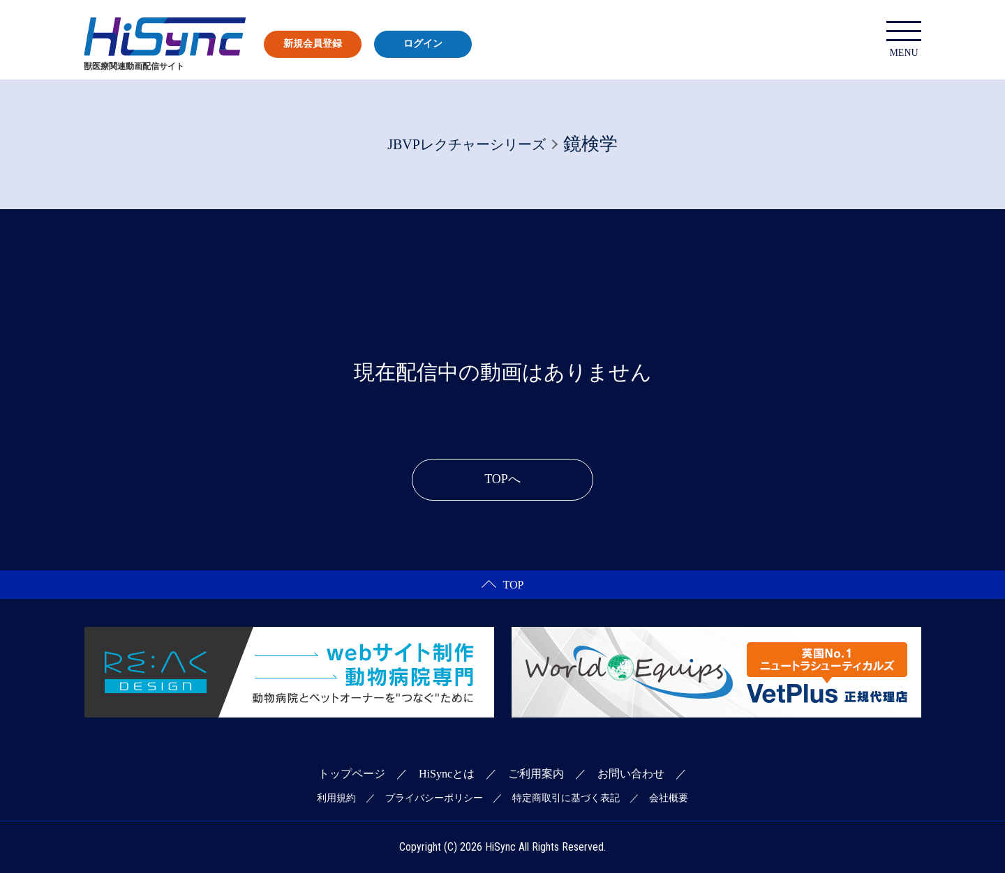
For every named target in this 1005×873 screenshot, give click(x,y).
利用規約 (336, 798)
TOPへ (502, 479)
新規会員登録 (312, 43)
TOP (503, 585)
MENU (903, 39)
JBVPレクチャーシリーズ (466, 144)
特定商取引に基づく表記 (566, 798)
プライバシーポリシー (434, 798)
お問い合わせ (630, 774)
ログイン (422, 43)
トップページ (351, 774)
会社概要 (668, 798)
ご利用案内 (536, 774)
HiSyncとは (447, 774)
